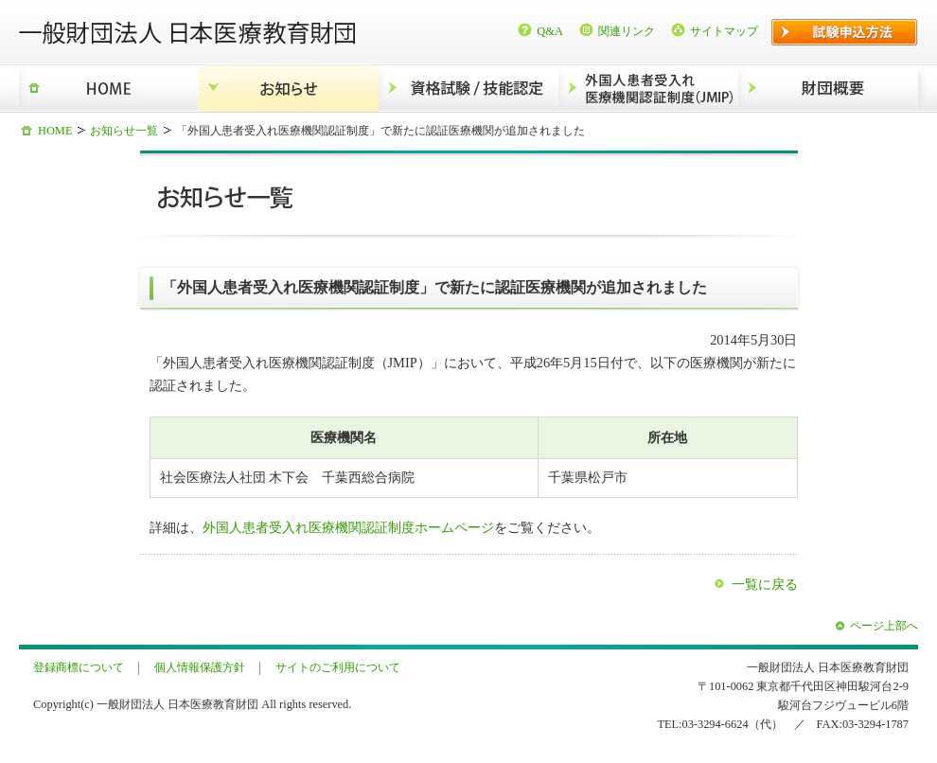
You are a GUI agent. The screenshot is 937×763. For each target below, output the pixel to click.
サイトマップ (724, 31)
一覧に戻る (765, 584)
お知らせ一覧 (124, 130)
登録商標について (78, 667)
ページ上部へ (884, 625)
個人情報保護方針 (199, 667)
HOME (109, 88)
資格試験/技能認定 (468, 88)
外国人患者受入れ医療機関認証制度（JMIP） (648, 88)
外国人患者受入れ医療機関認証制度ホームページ (348, 527)
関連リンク (626, 31)
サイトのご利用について (337, 667)
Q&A (550, 31)
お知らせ (289, 88)
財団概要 (828, 88)
